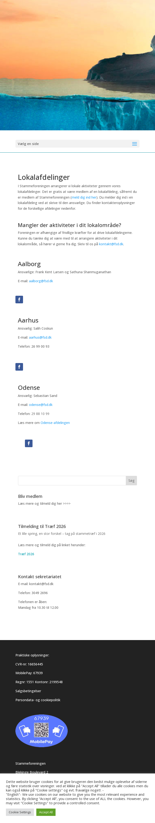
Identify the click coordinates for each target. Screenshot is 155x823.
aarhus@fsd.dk (40, 337)
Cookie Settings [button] (20, 812)
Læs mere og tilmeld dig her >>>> (44, 503)
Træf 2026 (26, 554)
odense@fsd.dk (40, 404)
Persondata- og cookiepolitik (37, 700)
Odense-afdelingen (55, 422)
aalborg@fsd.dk (41, 281)
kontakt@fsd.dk (111, 244)
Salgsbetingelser (28, 691)
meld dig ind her (84, 197)
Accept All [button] (46, 812)
